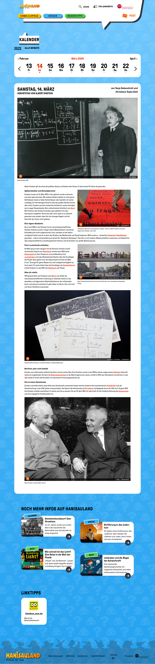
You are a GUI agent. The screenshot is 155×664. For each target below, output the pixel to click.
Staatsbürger (121, 235)
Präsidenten (111, 386)
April (134, 58)
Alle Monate (32, 48)
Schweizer (112, 235)
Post (129, 16)
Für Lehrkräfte (103, 6)
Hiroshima (89, 388)
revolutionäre (29, 257)
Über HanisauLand (55, 656)
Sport (73, 208)
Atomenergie (123, 391)
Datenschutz (83, 656)
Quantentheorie (69, 265)
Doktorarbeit (29, 254)
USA (26, 378)
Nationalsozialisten (58, 375)
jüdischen (117, 372)
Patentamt (47, 251)
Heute (17, 48)
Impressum (70, 656)
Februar (23, 58)
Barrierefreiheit (98, 656)
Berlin (54, 276)
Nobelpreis (52, 268)
